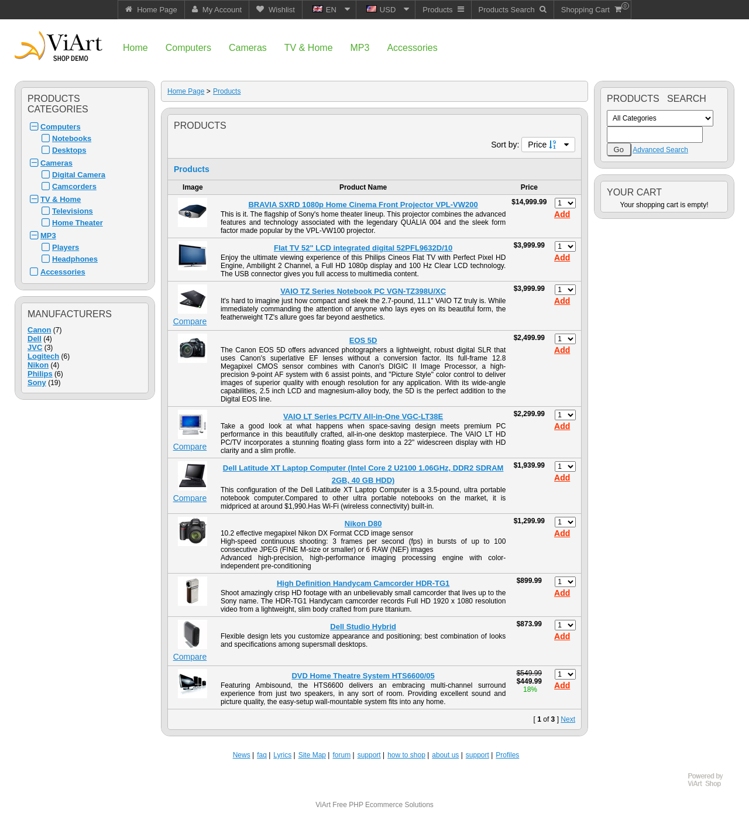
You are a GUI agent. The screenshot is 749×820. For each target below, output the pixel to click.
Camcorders (74, 186)
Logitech (43, 356)
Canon (39, 329)
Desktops (69, 150)
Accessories (62, 271)
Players (65, 247)
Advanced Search (660, 150)
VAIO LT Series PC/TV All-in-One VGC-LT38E (363, 416)
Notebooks (71, 138)
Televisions (72, 211)
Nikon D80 (363, 523)
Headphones (75, 259)
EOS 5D (363, 340)
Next (568, 719)
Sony (37, 382)
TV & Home (60, 199)
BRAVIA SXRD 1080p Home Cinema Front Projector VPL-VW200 (362, 204)
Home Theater (77, 222)
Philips (40, 373)
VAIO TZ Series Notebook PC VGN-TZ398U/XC (363, 291)
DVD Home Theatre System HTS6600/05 (362, 675)
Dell (35, 338)
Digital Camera (78, 174)
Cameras (56, 163)
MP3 (48, 235)
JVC (35, 347)
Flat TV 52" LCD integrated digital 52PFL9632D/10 (363, 247)
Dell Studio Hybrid (363, 626)
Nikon (38, 365)
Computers (60, 126)
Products (226, 91)
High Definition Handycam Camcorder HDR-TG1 (363, 583)
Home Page (185, 91)
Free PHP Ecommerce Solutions (383, 805)
